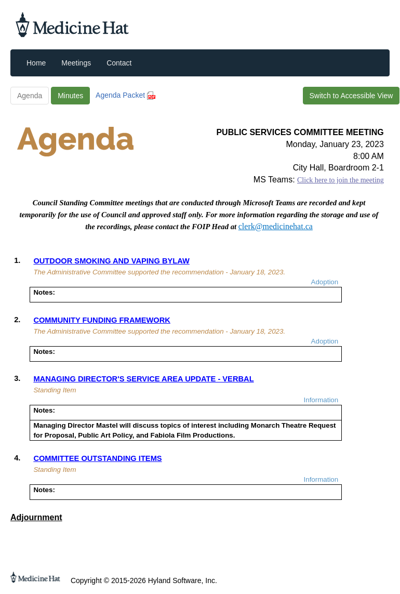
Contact (118, 63)
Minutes (70, 95)
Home (36, 63)
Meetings (76, 63)
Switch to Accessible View (351, 95)
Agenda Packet (125, 95)
